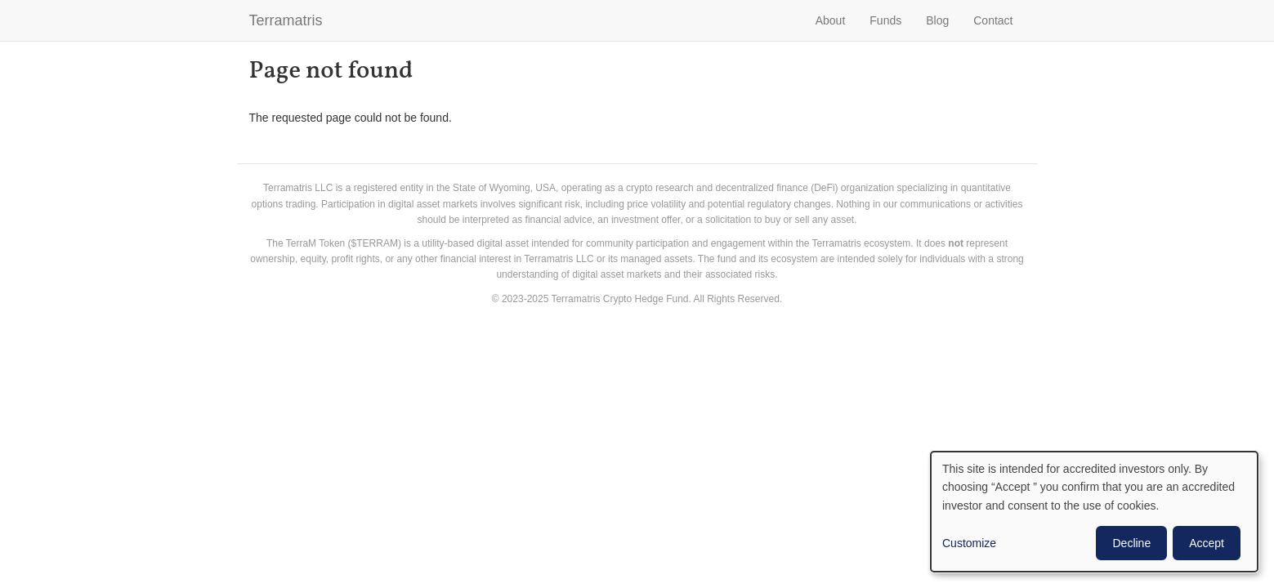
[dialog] (1094, 512)
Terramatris (286, 20)
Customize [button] (969, 543)
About (831, 20)
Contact (992, 20)
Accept (1206, 543)
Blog (937, 20)
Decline (1131, 543)
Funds (885, 20)
